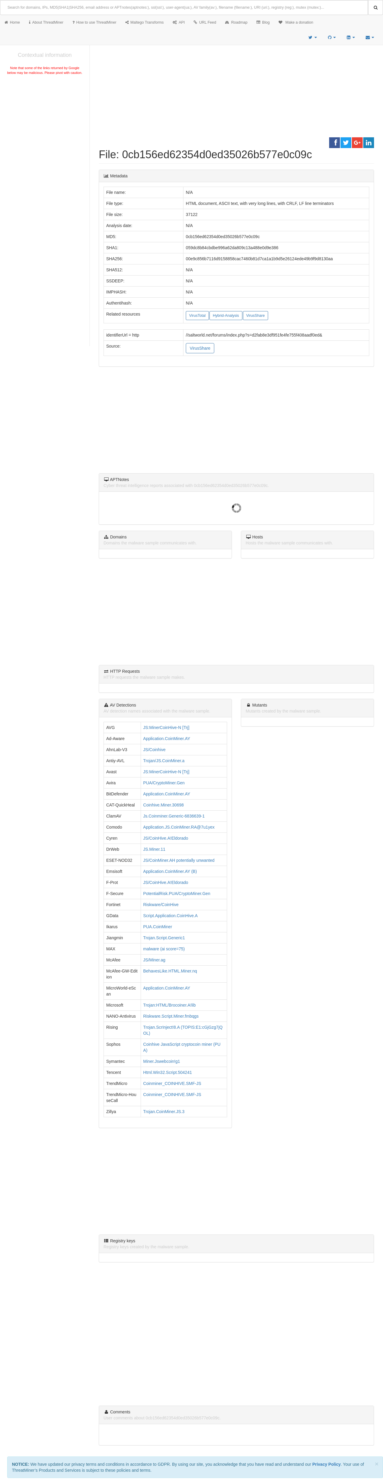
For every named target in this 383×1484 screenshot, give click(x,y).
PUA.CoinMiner (157, 926)
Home (12, 22)
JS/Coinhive (154, 749)
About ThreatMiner (46, 22)
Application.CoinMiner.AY (166, 738)
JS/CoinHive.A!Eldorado (165, 838)
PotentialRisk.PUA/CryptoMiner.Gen (176, 893)
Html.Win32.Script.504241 (167, 1072)
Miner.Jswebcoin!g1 (161, 1061)
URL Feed (205, 22)
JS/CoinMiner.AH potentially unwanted (179, 860)
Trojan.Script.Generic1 (164, 937)
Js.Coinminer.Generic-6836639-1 (174, 816)
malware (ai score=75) (164, 948)
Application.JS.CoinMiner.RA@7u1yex (179, 827)
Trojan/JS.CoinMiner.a (164, 760)
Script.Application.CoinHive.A (170, 915)
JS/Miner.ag (154, 960)
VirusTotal (197, 315)
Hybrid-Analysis (226, 315)
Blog (263, 22)
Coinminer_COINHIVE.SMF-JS (172, 1083)
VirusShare (255, 315)
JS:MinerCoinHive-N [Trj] (166, 727)
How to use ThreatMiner (94, 22)
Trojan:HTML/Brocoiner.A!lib (169, 1005)
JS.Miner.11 (154, 849)
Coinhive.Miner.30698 (163, 805)
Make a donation (296, 22)
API (179, 22)
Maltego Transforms (144, 22)
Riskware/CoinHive (161, 904)
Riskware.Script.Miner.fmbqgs (171, 1016)
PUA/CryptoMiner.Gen (164, 782)
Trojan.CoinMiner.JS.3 (164, 1111)
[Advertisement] (44, 120)
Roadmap (236, 22)
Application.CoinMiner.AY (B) (170, 871)
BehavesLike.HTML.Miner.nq (170, 971)
